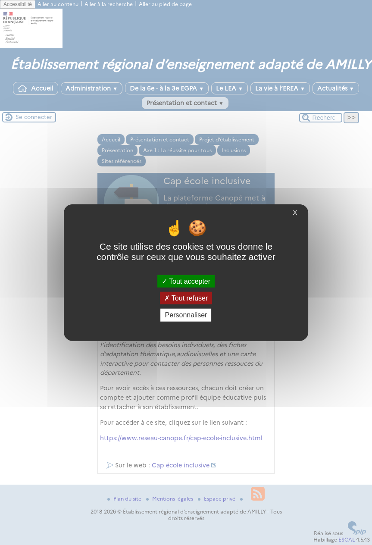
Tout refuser (186, 298)
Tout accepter (186, 281)
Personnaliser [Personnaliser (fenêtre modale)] (186, 315)
